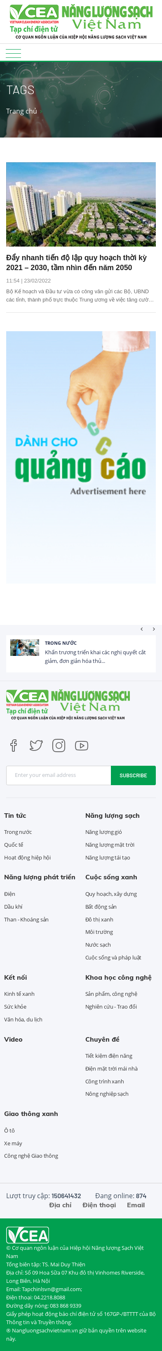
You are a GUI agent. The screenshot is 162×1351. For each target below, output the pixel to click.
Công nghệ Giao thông (31, 1155)
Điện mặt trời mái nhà (111, 1068)
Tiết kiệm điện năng (108, 1055)
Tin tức (15, 815)
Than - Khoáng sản (26, 919)
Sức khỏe (15, 1006)
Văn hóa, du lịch (23, 1019)
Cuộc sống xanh (111, 877)
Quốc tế (13, 844)
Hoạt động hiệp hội (27, 857)
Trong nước (61, 643)
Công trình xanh (104, 1081)
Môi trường (99, 931)
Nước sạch (98, 944)
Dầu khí (13, 906)
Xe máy (13, 1143)
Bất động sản (101, 906)
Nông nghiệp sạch (107, 1093)
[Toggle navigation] (13, 53)
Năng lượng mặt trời (109, 844)
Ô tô (9, 1130)
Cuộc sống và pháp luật (113, 957)
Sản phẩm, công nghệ (111, 993)
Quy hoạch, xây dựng (111, 894)
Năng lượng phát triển (39, 877)
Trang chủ (21, 111)
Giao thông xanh (31, 1113)
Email (136, 1205)
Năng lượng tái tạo (107, 857)
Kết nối (15, 977)
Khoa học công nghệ (118, 977)
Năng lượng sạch (112, 815)
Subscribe (133, 775)
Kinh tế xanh (19, 993)
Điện (9, 894)
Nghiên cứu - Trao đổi (111, 1006)
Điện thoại (99, 1205)
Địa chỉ (60, 1205)
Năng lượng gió (103, 832)
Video (13, 1039)
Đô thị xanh (99, 919)
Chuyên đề (102, 1039)
